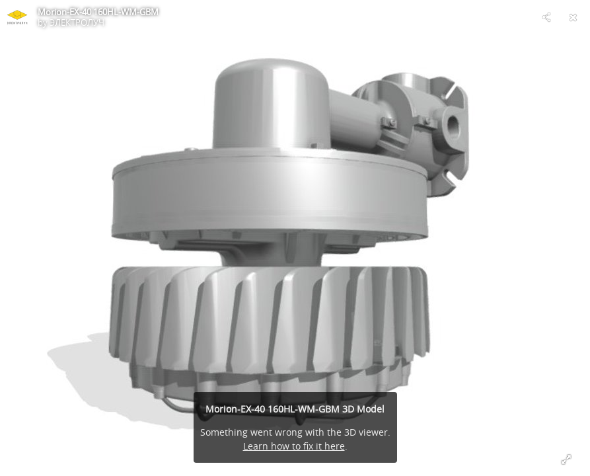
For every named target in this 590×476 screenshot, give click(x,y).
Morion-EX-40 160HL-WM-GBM (98, 12)
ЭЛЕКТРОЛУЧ (77, 22)
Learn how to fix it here (294, 446)
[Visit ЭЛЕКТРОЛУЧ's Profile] (17, 17)
